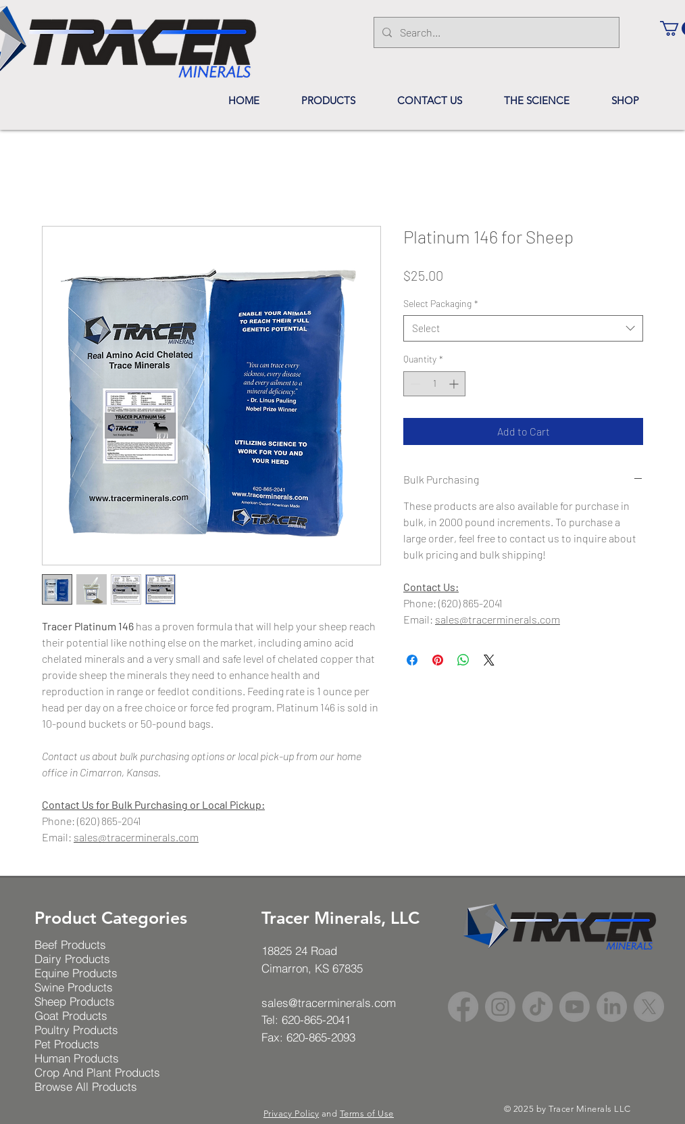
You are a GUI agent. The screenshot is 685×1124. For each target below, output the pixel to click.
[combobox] (523, 328)
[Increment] (455, 384)
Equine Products (76, 973)
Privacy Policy (291, 1113)
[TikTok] (537, 1006)
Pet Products (66, 1044)
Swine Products (73, 987)
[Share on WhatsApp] (463, 660)
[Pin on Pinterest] (438, 660)
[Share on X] (489, 660)
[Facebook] (463, 1006)
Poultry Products (76, 1030)
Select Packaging (440, 303)
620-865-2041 (316, 1019)
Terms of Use (367, 1113)
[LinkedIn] (612, 1006)
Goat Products (70, 1015)
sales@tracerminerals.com (136, 836)
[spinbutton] (434, 384)
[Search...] (495, 32)
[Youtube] (574, 1006)
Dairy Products (72, 959)
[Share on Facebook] (412, 660)
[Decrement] (413, 384)
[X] (649, 1006)
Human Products (76, 1058)
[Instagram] (500, 1006)
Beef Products (70, 944)
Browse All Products (85, 1086)
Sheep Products (74, 1001)
